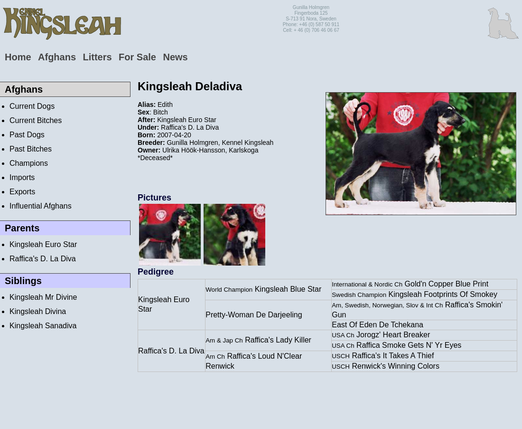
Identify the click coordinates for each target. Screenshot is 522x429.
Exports (22, 192)
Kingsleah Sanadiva (42, 326)
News (175, 57)
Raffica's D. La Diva (42, 259)
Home (18, 57)
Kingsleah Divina (37, 311)
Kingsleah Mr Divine (43, 297)
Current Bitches (35, 120)
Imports (22, 177)
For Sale (137, 57)
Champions (28, 163)
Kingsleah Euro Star (43, 244)
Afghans (57, 57)
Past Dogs (27, 135)
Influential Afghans (40, 206)
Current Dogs (32, 106)
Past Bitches (30, 149)
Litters (97, 57)
